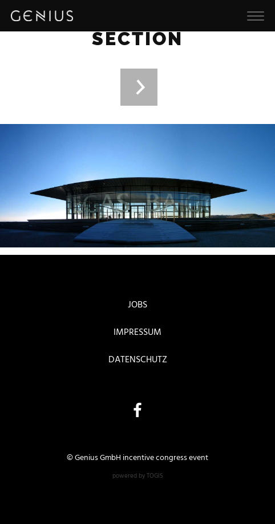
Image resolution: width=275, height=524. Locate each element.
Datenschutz (137, 360)
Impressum (137, 332)
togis (155, 476)
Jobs (137, 305)
